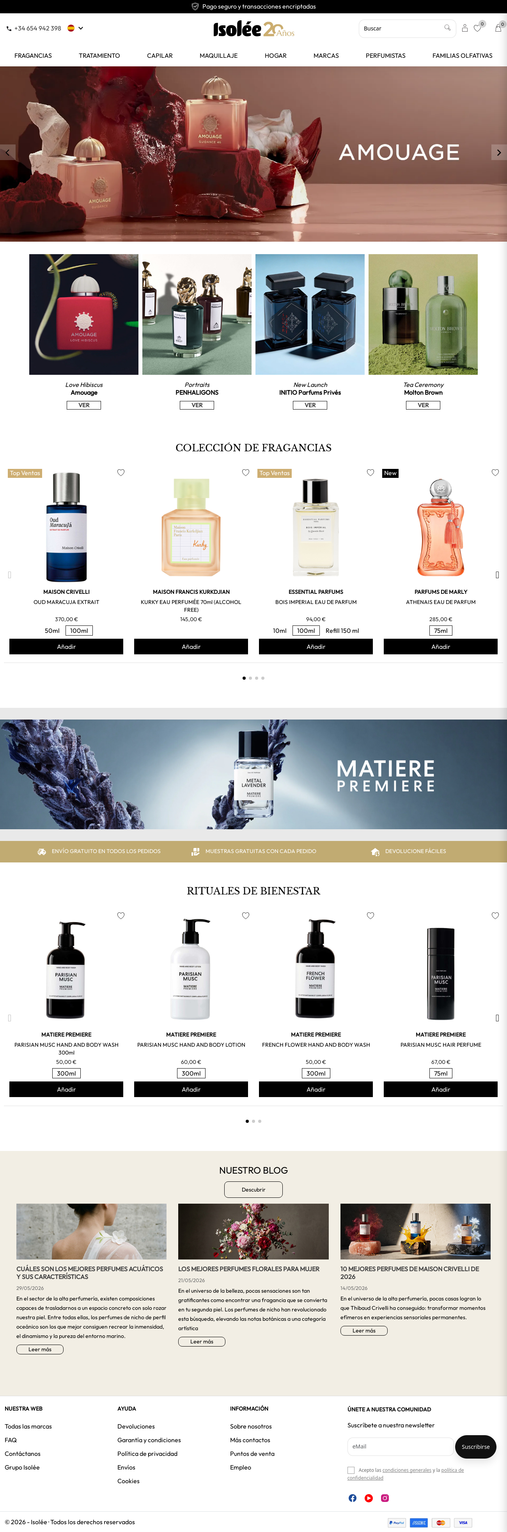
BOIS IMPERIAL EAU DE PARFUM (316, 602)
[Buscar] (407, 28)
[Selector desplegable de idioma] (76, 28)
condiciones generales (407, 1470)
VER (83, 405)
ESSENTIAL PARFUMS (316, 591)
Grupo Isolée (22, 1467)
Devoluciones (136, 1426)
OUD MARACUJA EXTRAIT (66, 602)
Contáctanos (23, 1453)
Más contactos (250, 1440)
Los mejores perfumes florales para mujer (248, 1269)
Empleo (240, 1467)
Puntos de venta (252, 1453)
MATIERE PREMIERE (66, 1034)
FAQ (11, 1440)
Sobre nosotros (251, 1426)
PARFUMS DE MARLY (441, 591)
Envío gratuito (253, 6)
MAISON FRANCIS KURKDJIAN (191, 591)
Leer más (39, 1349)
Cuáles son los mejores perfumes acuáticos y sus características (89, 1273)
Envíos (126, 1467)
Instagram (385, 1498)
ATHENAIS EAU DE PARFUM (441, 602)
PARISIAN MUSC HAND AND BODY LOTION (191, 1044)
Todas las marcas (28, 1426)
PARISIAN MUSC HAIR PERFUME (441, 1044)
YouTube (369, 1498)
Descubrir (254, 1189)
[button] (9, 575)
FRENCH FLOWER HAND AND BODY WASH (316, 1044)
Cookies (128, 1481)
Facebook (352, 1498)
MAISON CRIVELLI (66, 591)
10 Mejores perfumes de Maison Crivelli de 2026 (409, 1273)
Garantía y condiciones (149, 1440)
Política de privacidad (147, 1453)
